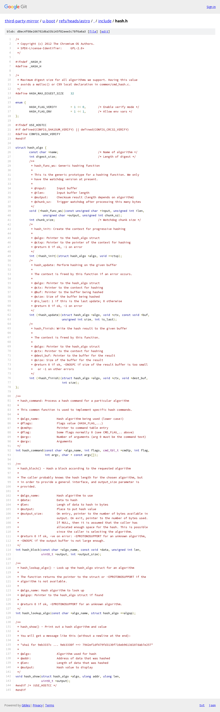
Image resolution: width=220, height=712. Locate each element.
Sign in (211, 7)
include (105, 20)
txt (202, 705)
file (92, 31)
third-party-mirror (22, 20)
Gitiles (26, 705)
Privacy (38, 705)
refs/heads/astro (74, 20)
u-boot (49, 20)
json (212, 705)
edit (104, 31)
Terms (49, 705)
